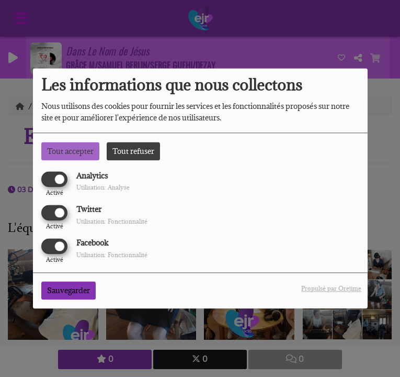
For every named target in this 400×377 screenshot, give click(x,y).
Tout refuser (133, 151)
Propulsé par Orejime (331, 289)
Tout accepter (70, 151)
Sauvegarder (68, 291)
